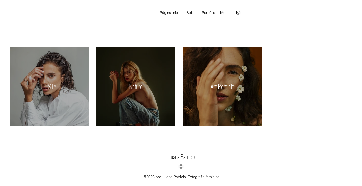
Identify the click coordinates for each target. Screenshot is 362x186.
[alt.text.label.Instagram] (238, 12)
